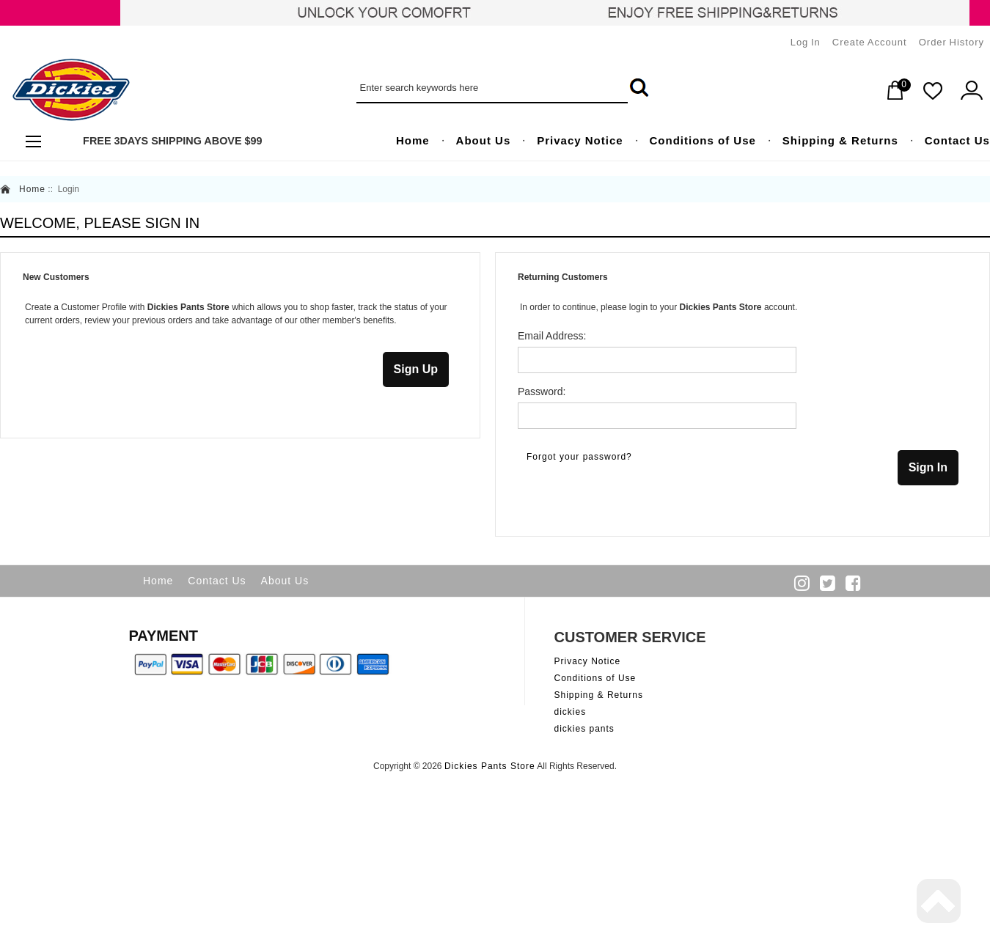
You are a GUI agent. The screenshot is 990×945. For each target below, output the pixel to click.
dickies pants (584, 729)
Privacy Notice (587, 661)
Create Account (869, 42)
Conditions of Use (595, 678)
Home (32, 189)
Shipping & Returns (598, 695)
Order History (951, 42)
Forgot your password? (579, 457)
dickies (570, 712)
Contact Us (217, 581)
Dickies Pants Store (489, 766)
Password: (541, 391)
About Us (285, 581)
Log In (806, 42)
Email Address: (552, 336)
